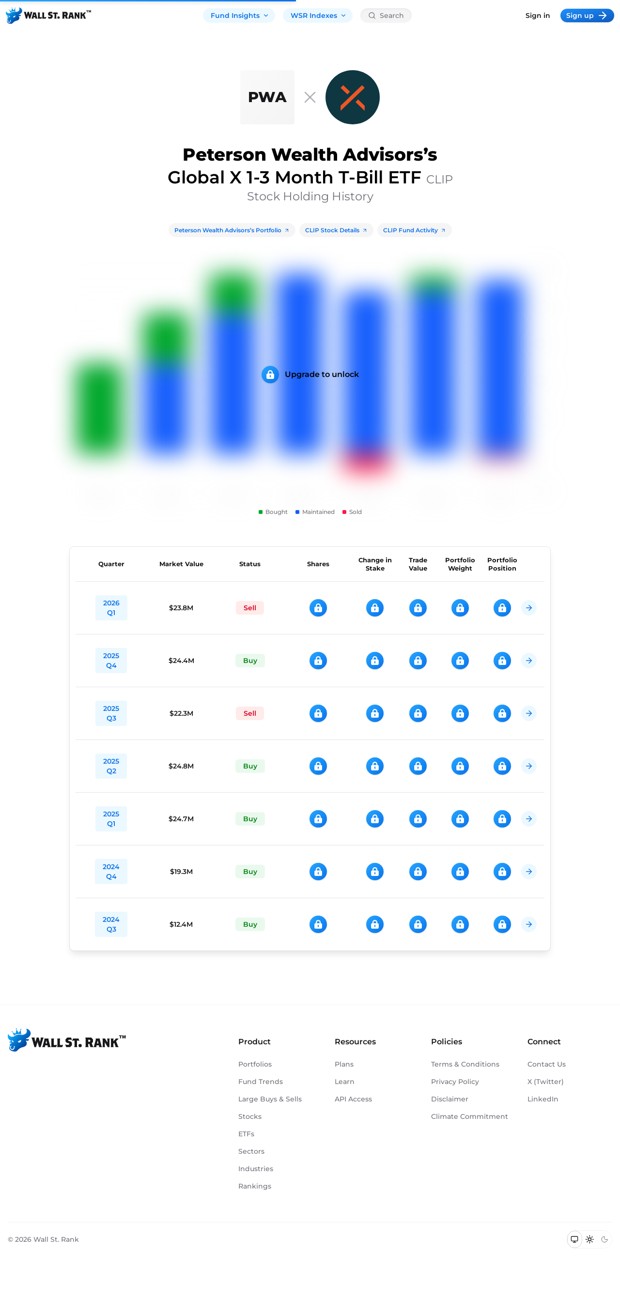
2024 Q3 (111, 924)
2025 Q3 (111, 713)
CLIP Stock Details (336, 230)
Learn (345, 1081)
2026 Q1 (111, 608)
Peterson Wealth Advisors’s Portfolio (232, 230)
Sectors (251, 1151)
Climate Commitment (469, 1116)
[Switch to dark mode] (604, 1239)
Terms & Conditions (465, 1064)
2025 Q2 (111, 766)
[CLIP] (353, 97)
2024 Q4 (111, 871)
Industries (255, 1168)
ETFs (246, 1133)
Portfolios (255, 1064)
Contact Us (546, 1064)
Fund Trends (260, 1081)
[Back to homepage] (48, 15)
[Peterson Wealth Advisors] (267, 97)
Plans (344, 1064)
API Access (353, 1099)
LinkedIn (542, 1099)
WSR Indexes (319, 15)
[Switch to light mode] (589, 1239)
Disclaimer (449, 1099)
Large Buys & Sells (270, 1099)
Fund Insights (240, 15)
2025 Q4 (111, 660)
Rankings (254, 1186)
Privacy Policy (455, 1081)
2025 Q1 (111, 819)
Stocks (250, 1116)
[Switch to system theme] (574, 1239)
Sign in (538, 15)
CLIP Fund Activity (414, 230)
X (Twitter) (545, 1081)
